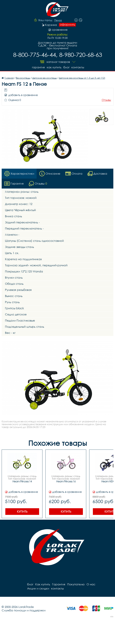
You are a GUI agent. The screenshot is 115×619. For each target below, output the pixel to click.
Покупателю (76, 584)
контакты (78, 67)
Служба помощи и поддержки (23, 610)
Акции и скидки (38, 588)
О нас (91, 584)
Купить (22, 511)
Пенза (58, 20)
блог (66, 67)
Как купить (54, 67)
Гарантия (38, 67)
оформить (67, 24)
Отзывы (106, 100)
